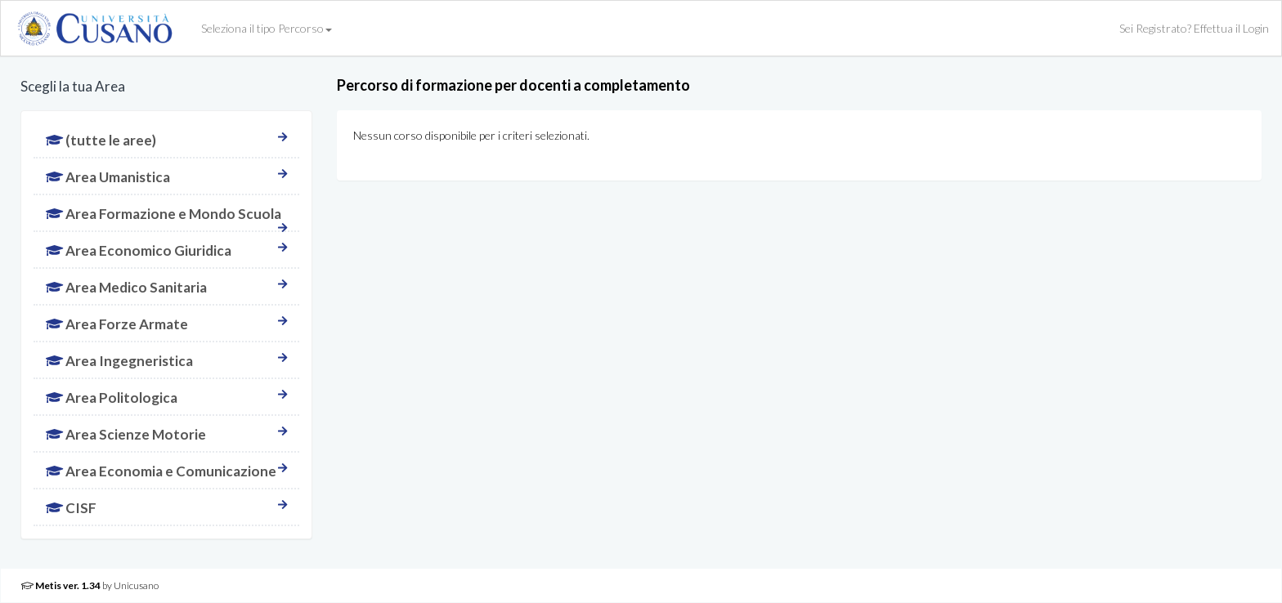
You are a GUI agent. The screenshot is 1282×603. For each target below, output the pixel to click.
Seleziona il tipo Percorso (266, 28)
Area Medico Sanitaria (166, 287)
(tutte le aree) (166, 140)
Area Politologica (166, 397)
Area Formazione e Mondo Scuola (166, 217)
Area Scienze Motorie (166, 434)
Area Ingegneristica (166, 360)
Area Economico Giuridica (166, 250)
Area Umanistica (166, 176)
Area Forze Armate (166, 324)
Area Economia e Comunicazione (166, 471)
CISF (166, 507)
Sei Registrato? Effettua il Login (1194, 28)
